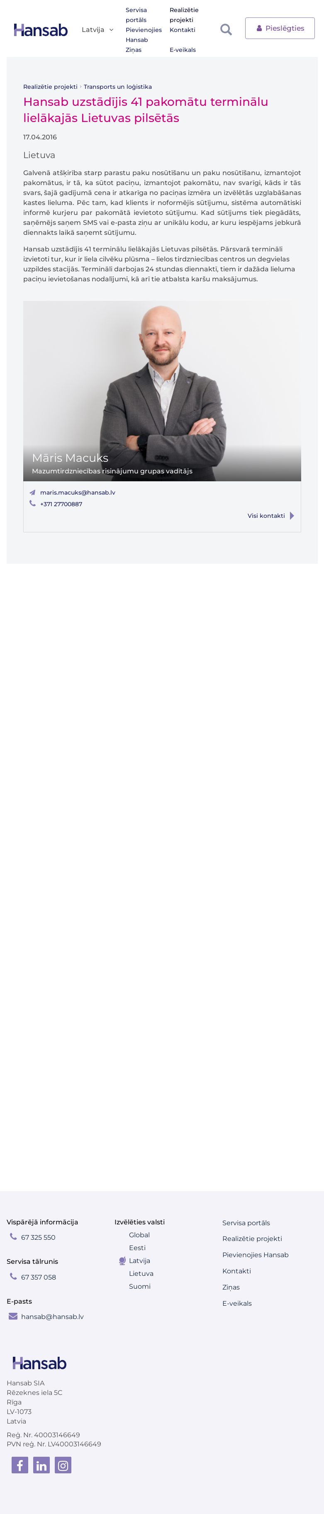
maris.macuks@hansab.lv (77, 492)
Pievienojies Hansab (144, 35)
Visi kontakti (266, 515)
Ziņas (133, 50)
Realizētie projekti (184, 15)
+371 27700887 (61, 504)
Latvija (139, 1260)
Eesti (137, 1248)
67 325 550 (38, 1237)
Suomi (140, 1286)
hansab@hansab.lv (52, 1317)
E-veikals (183, 50)
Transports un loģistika (118, 86)
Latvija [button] (98, 30)
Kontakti (182, 30)
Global (139, 1235)
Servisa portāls (136, 15)
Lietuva (141, 1274)
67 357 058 (38, 1277)
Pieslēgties (280, 27)
